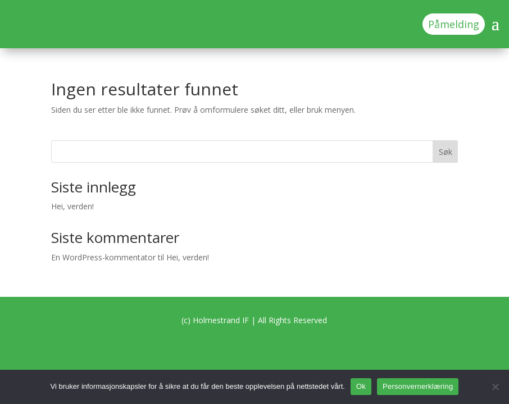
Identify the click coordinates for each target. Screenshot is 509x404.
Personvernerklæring (418, 386)
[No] (495, 386)
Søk (445, 151)
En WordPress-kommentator (103, 257)
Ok (361, 386)
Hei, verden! (72, 206)
